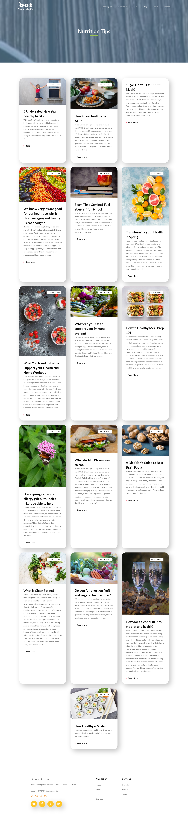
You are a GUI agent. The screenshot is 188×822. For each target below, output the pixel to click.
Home (98, 784)
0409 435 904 (41, 795)
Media (124, 793)
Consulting (126, 784)
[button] (106, 6)
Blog (98, 793)
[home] (26, 6)
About (98, 789)
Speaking (126, 789)
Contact (99, 798)
